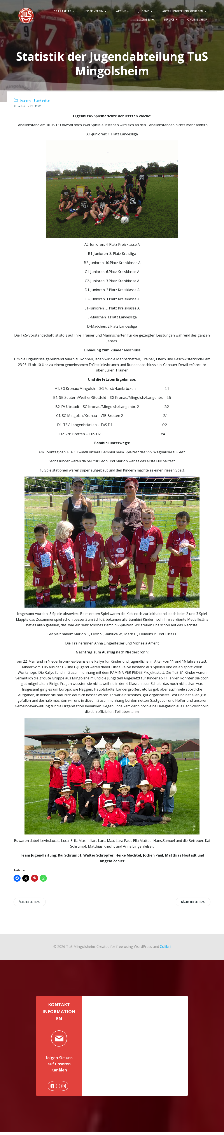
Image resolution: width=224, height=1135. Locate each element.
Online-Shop (196, 20)
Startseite (63, 12)
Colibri (165, 948)
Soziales (145, 20)
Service (170, 20)
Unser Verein (95, 12)
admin (20, 107)
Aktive (122, 12)
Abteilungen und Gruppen (183, 12)
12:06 (36, 107)
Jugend (145, 12)
